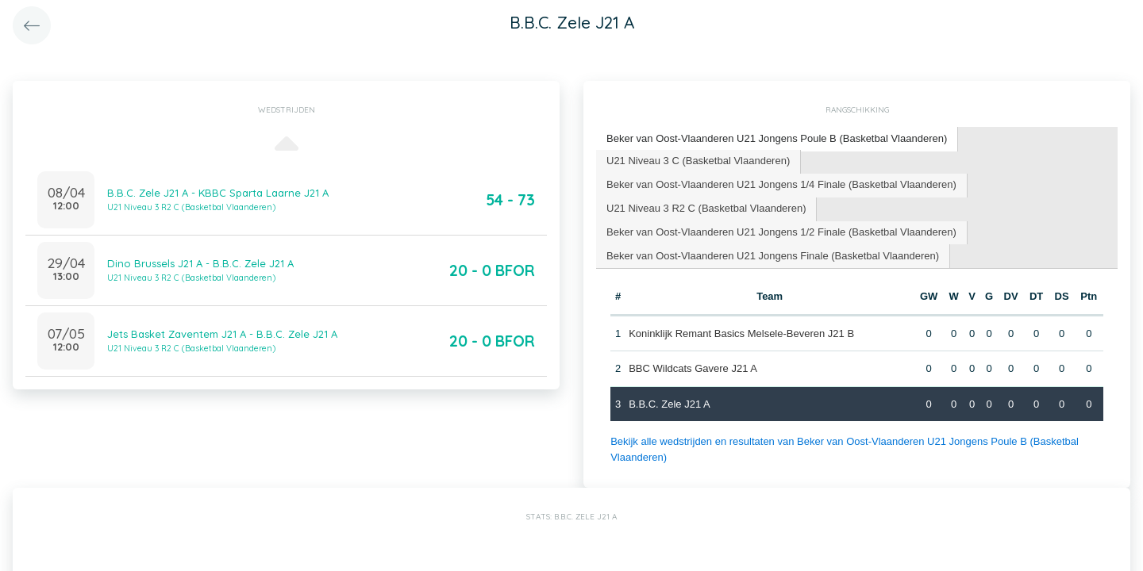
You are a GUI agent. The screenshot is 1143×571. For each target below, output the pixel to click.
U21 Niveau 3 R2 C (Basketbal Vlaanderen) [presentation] (706, 208)
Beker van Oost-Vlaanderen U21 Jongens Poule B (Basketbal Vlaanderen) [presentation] (776, 138)
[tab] (777, 139)
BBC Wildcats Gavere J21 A (693, 368)
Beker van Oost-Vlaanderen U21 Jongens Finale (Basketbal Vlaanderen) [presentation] (772, 256)
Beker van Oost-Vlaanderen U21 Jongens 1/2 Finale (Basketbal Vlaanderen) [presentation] (781, 232)
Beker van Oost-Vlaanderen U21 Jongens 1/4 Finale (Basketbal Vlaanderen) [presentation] (781, 184)
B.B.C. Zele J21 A (669, 404)
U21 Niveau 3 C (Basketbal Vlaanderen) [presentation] (698, 161)
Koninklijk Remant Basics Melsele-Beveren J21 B (741, 333)
